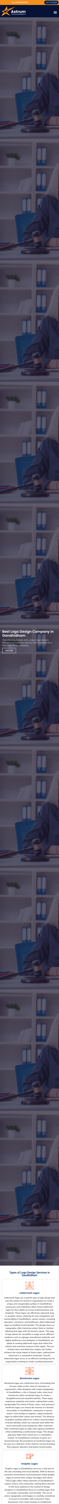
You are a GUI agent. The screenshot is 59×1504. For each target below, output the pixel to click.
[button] (55, 12)
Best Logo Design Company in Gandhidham (28, 633)
